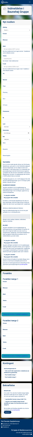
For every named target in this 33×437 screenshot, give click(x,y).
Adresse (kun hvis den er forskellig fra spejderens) (16, 314)
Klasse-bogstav (6, 155)
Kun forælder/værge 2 (10, 377)
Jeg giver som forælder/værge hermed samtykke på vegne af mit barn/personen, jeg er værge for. (16, 403)
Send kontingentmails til (10, 368)
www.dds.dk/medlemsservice (24, 432)
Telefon (5, 55)
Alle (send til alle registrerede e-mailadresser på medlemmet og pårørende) (16, 371)
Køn (4, 136)
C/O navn (5, 105)
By (3, 117)
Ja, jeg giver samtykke (9, 195)
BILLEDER (5, 225)
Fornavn (5, 33)
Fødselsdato (6, 130)
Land (4, 124)
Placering (5, 92)
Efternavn (5, 40)
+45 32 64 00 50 (5, 425)
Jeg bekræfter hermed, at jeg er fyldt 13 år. (15, 399)
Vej (3, 73)
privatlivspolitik (23, 264)
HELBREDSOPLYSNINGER (9, 185)
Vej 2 (4, 98)
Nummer (5, 79)
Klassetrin (5, 149)
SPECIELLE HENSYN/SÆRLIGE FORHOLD (13, 208)
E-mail (4, 63)
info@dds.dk (5, 427)
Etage (4, 86)
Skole (4, 143)
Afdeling (5, 27)
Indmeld (7, 412)
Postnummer (6, 111)
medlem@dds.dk (27, 434)
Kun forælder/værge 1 (10, 374)
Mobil (4, 46)
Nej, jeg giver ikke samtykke (10, 197)
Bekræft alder (7, 390)
